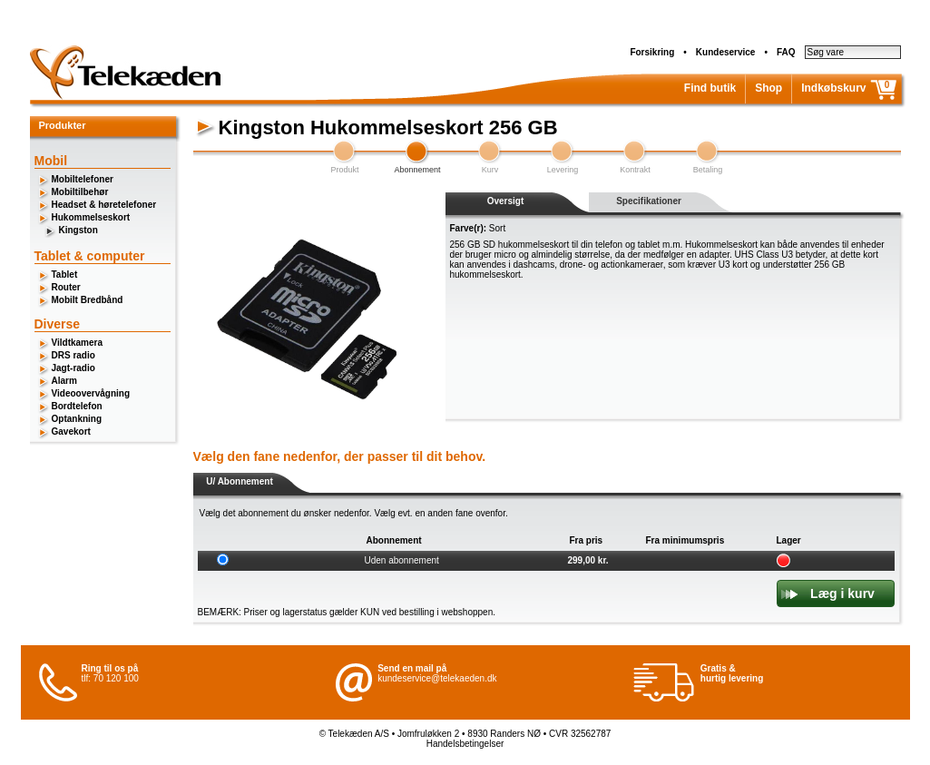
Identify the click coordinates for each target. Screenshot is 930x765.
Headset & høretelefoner (104, 205)
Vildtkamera (77, 343)
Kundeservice (726, 52)
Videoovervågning (91, 393)
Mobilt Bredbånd (87, 300)
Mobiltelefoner (82, 179)
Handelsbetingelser (465, 744)
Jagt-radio (73, 368)
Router (66, 287)
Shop (768, 88)
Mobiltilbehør (80, 192)
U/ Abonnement (239, 481)
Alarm (64, 381)
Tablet (65, 275)
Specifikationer (648, 201)
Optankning (77, 419)
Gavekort (71, 431)
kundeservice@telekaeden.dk (436, 678)
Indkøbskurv (833, 88)
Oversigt (505, 201)
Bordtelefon (77, 406)
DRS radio (73, 355)
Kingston (78, 230)
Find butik (710, 88)
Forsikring (652, 52)
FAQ (786, 52)
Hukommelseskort (91, 217)
